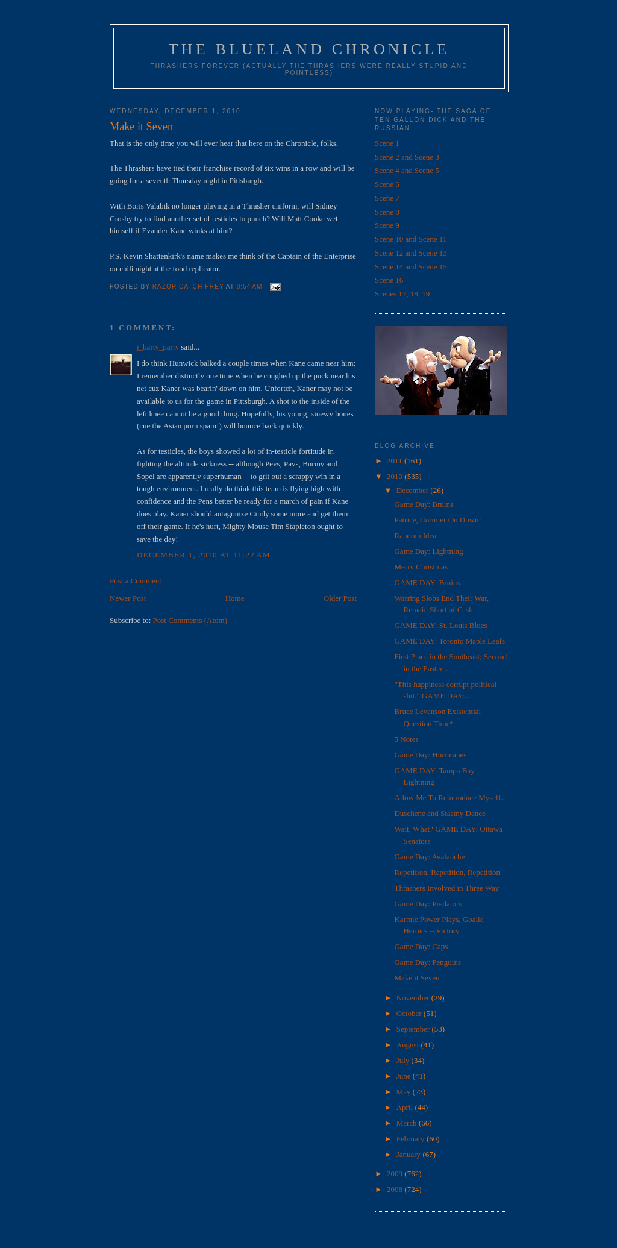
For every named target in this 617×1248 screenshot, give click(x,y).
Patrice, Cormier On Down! (437, 519)
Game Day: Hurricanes (430, 754)
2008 (395, 1189)
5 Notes (406, 739)
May (404, 1091)
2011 (395, 460)
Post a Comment (135, 580)
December (413, 490)
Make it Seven (416, 977)
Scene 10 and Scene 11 (410, 238)
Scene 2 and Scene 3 (407, 156)
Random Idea (415, 535)
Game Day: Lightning (428, 551)
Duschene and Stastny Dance (439, 813)
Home (235, 598)
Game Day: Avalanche (429, 856)
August (408, 1044)
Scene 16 (389, 279)
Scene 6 (387, 184)
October (410, 1013)
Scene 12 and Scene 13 (411, 252)
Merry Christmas (420, 566)
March (407, 1122)
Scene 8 (387, 211)
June (404, 1075)
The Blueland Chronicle (309, 49)
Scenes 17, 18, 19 (402, 293)
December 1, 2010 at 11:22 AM (204, 554)
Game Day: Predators (428, 903)
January (409, 1154)
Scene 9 (387, 225)
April (405, 1107)
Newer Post (128, 598)
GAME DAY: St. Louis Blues (440, 625)
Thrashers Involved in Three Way (446, 887)
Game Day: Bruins (423, 504)
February (411, 1138)
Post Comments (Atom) (190, 620)
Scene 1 (387, 143)
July (404, 1060)
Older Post (340, 598)
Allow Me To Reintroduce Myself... (450, 797)
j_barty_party (158, 346)
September (414, 1028)
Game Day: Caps (421, 946)
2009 (395, 1173)
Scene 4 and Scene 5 (407, 170)
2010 (395, 476)
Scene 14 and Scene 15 (411, 266)
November (413, 997)
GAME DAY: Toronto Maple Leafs (449, 640)
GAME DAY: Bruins (427, 582)
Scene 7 (387, 197)
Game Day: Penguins (427, 962)
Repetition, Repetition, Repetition (447, 872)
